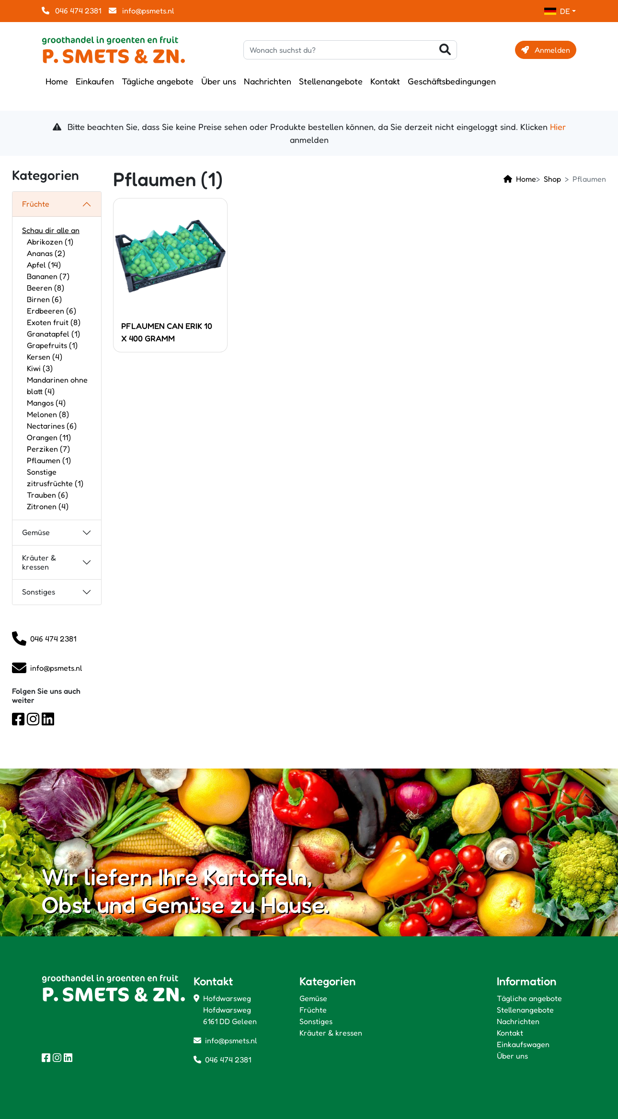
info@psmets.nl (141, 10)
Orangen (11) (49, 437)
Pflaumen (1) (49, 460)
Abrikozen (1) (50, 241)
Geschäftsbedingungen (452, 81)
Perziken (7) (48, 449)
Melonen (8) (48, 414)
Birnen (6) (44, 299)
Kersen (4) (44, 356)
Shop (552, 179)
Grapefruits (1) (52, 345)
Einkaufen (95, 81)
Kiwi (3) (40, 368)
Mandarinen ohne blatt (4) (57, 385)
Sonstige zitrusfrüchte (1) (55, 477)
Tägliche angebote (158, 81)
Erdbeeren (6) (51, 310)
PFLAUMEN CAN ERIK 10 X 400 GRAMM (166, 332)
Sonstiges (38, 591)
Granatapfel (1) (53, 333)
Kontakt (385, 81)
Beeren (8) (45, 287)
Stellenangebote (331, 81)
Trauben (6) (47, 495)
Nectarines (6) (52, 426)
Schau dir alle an (51, 230)
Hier (558, 126)
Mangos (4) (46, 403)
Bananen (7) (48, 276)
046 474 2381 (71, 10)
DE (557, 11)
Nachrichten (267, 81)
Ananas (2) (46, 253)
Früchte (35, 204)
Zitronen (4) (48, 506)
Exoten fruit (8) (53, 322)
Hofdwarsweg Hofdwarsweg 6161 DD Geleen (230, 1009)
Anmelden (545, 50)
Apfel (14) (44, 264)
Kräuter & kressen (39, 562)
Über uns (218, 81)
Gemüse (36, 532)
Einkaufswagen (523, 1044)
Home (57, 81)
